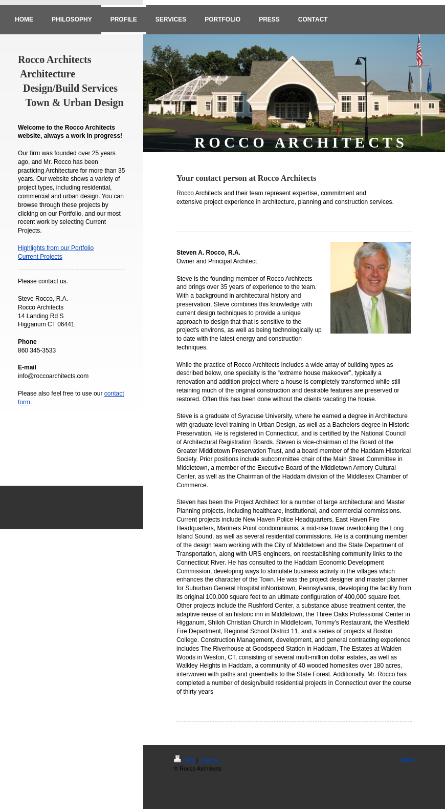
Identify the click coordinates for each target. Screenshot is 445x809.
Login (407, 759)
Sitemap (209, 760)
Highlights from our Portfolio (56, 248)
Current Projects (40, 256)
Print (184, 760)
